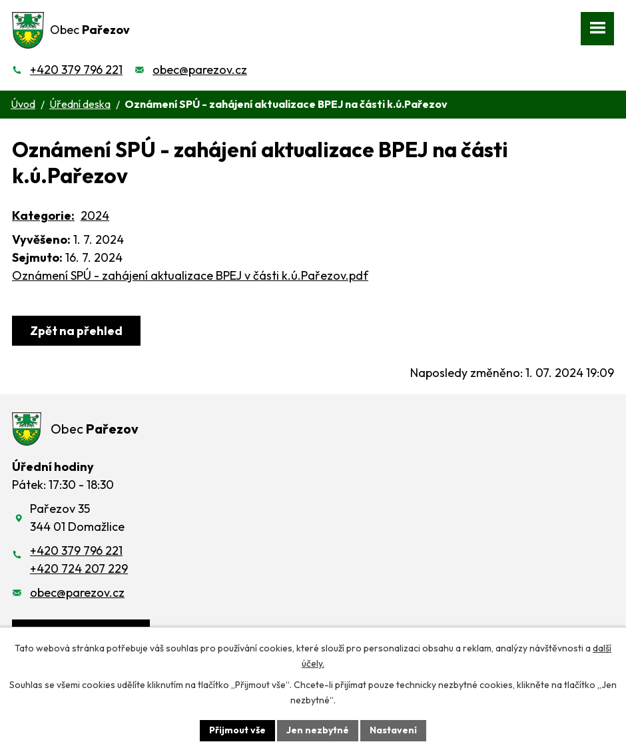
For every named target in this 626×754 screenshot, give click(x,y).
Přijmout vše (237, 730)
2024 (95, 215)
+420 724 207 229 (79, 568)
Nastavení (393, 730)
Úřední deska (80, 104)
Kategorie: (43, 215)
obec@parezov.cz (200, 69)
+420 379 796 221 (76, 69)
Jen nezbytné (317, 730)
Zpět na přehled (76, 330)
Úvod (23, 104)
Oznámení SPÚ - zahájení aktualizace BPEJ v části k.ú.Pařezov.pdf (190, 275)
